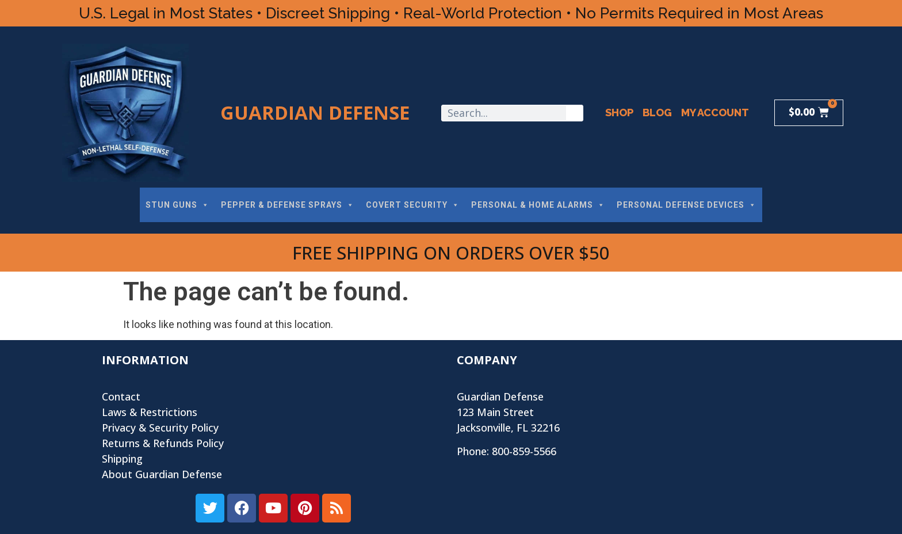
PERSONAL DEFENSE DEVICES (686, 204)
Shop (619, 112)
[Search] (574, 113)
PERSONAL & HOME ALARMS (538, 204)
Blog (657, 112)
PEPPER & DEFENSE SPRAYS (287, 204)
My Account (715, 112)
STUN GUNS (177, 204)
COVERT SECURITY (413, 204)
